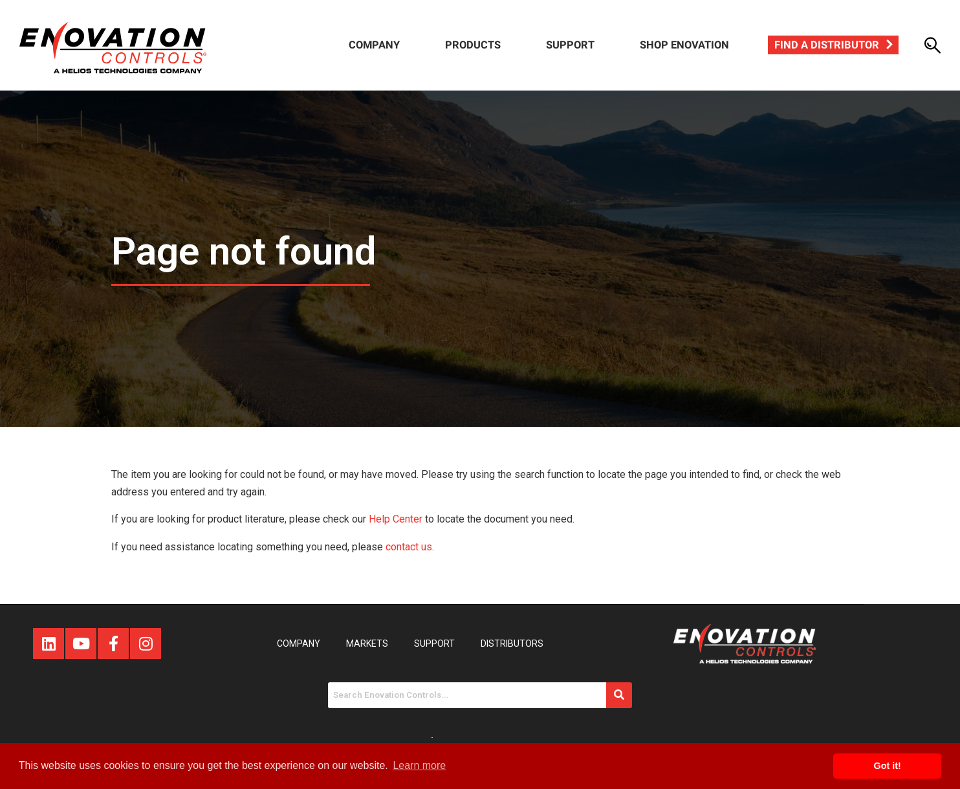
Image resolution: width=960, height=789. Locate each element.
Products (473, 45)
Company (374, 45)
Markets (367, 643)
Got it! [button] (887, 766)
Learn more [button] (419, 765)
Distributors (512, 643)
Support (570, 45)
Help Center (395, 519)
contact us (409, 547)
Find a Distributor (826, 45)
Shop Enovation (684, 45)
